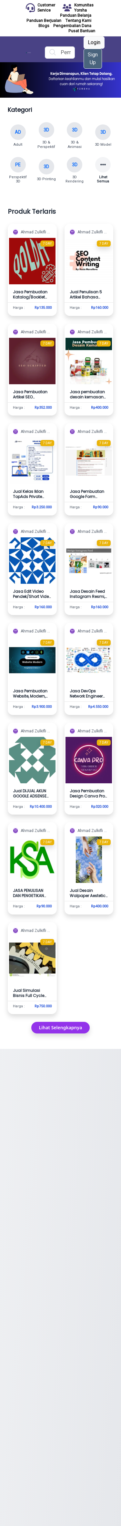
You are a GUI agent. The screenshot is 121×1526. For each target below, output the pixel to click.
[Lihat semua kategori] (103, 170)
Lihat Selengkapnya (60, 1027)
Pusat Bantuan (81, 30)
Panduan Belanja (75, 15)
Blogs (43, 25)
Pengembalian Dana (72, 25)
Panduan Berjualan (43, 20)
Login (94, 42)
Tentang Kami (78, 20)
